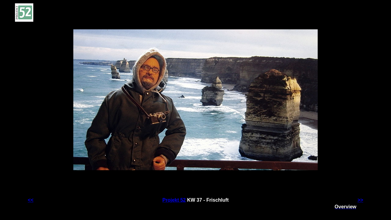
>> (361, 200)
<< (31, 200)
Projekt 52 (174, 200)
